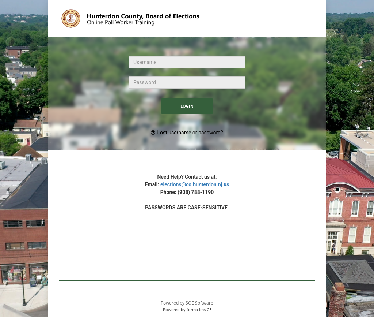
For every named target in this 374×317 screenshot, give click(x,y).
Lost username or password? (190, 132)
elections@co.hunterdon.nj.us (194, 184)
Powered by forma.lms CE (187, 309)
